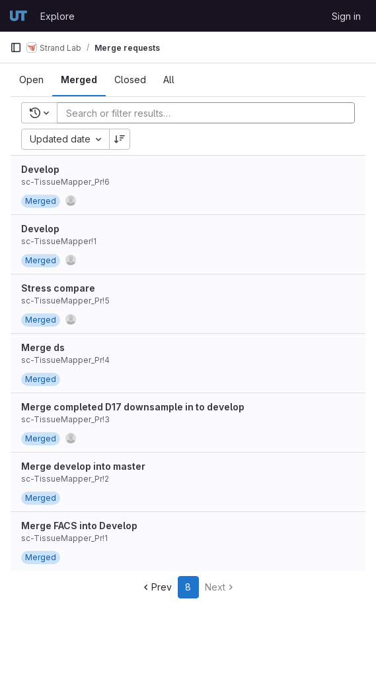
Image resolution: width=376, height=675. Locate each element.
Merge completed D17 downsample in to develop (132, 406)
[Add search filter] (209, 113)
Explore (57, 16)
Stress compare (58, 288)
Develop (40, 169)
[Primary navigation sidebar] (15, 47)
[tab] (31, 79)
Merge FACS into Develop (79, 525)
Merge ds (43, 347)
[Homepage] (18, 15)
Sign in (346, 16)
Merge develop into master (83, 466)
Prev (156, 587)
